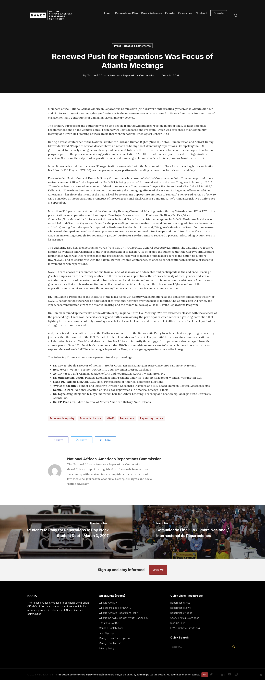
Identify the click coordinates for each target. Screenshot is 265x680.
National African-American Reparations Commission (121, 75)
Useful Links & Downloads (184, 617)
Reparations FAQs (180, 602)
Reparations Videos (181, 612)
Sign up (158, 570)
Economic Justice (90, 418)
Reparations (127, 418)
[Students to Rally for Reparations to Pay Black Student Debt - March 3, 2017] (66, 532)
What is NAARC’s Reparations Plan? (118, 612)
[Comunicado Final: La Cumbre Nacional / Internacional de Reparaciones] (198, 532)
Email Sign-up (106, 633)
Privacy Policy (107, 648)
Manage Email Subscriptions (114, 638)
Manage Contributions (111, 628)
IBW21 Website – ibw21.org (185, 628)
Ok (204, 674)
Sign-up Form (177, 622)
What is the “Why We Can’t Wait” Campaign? (123, 617)
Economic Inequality (62, 418)
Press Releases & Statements (132, 45)
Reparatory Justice (151, 418)
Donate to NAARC (108, 622)
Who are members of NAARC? (115, 607)
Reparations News (180, 607)
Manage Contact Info (110, 643)
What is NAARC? (108, 602)
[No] (260, 674)
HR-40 (110, 418)
